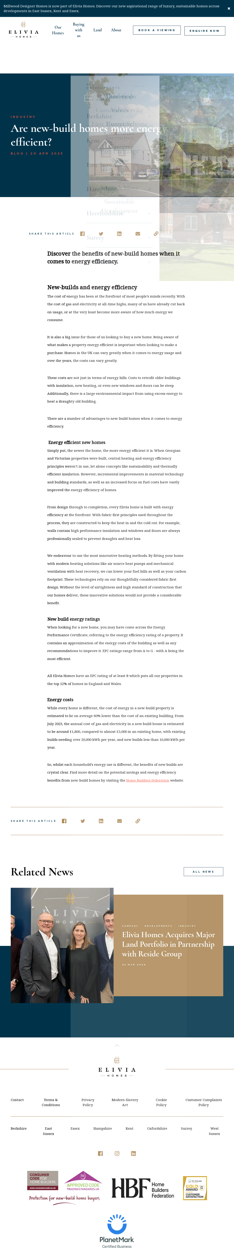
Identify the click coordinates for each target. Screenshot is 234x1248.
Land (97, 29)
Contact (17, 1072)
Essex (75, 1101)
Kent (129, 1101)
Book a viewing (158, 30)
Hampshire (102, 1101)
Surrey (186, 1101)
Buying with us (78, 30)
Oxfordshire (157, 1101)
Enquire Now (206, 30)
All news (203, 844)
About (115, 29)
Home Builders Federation (147, 753)
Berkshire (19, 1101)
